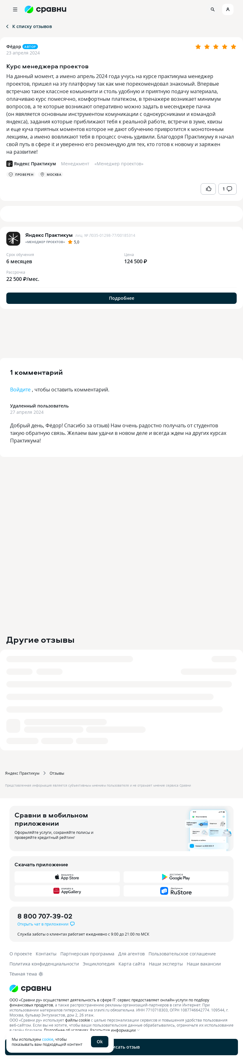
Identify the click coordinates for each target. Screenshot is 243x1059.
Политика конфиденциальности (44, 964)
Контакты (46, 954)
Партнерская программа (87, 954)
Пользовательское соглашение (182, 954)
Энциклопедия (99, 964)
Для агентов (131, 954)
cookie (47, 1039)
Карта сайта (131, 964)
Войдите (20, 389)
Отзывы (57, 773)
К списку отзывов (28, 26)
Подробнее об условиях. (66, 1030)
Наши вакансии (204, 964)
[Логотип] (121, 988)
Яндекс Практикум (22, 773)
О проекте (20, 954)
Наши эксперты (166, 964)
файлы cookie (77, 1019)
